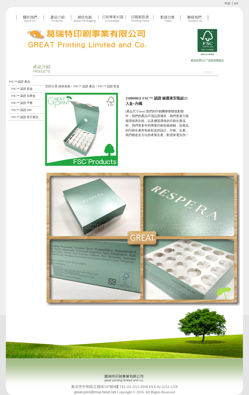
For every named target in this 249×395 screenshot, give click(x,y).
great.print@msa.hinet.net (95, 392)
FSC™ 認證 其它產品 (24, 117)
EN (236, 3)
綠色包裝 (64, 86)
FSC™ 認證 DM (21, 110)
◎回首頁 (208, 72)
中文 (228, 3)
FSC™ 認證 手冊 (22, 103)
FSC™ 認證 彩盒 (22, 88)
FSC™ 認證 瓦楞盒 (23, 96)
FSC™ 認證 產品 (19, 81)
